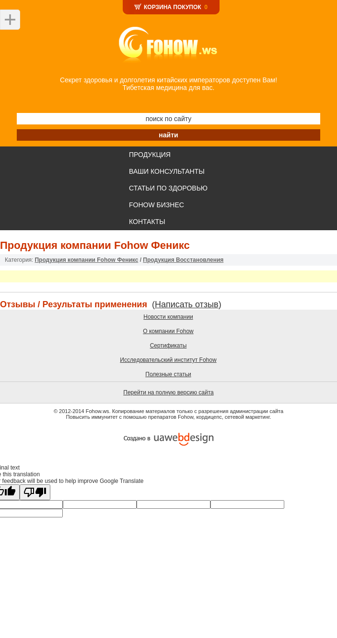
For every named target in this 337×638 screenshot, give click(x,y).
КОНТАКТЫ (147, 221)
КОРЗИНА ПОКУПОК (172, 7)
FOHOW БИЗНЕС (156, 205)
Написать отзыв (187, 304)
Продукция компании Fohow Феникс (86, 260)
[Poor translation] (35, 492)
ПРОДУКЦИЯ (150, 154)
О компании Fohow (168, 331)
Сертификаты (168, 345)
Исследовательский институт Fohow (168, 360)
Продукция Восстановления (183, 260)
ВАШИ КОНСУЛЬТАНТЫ (167, 171)
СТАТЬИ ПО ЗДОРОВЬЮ (168, 188)
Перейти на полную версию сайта (168, 392)
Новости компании (168, 316)
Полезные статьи (168, 374)
